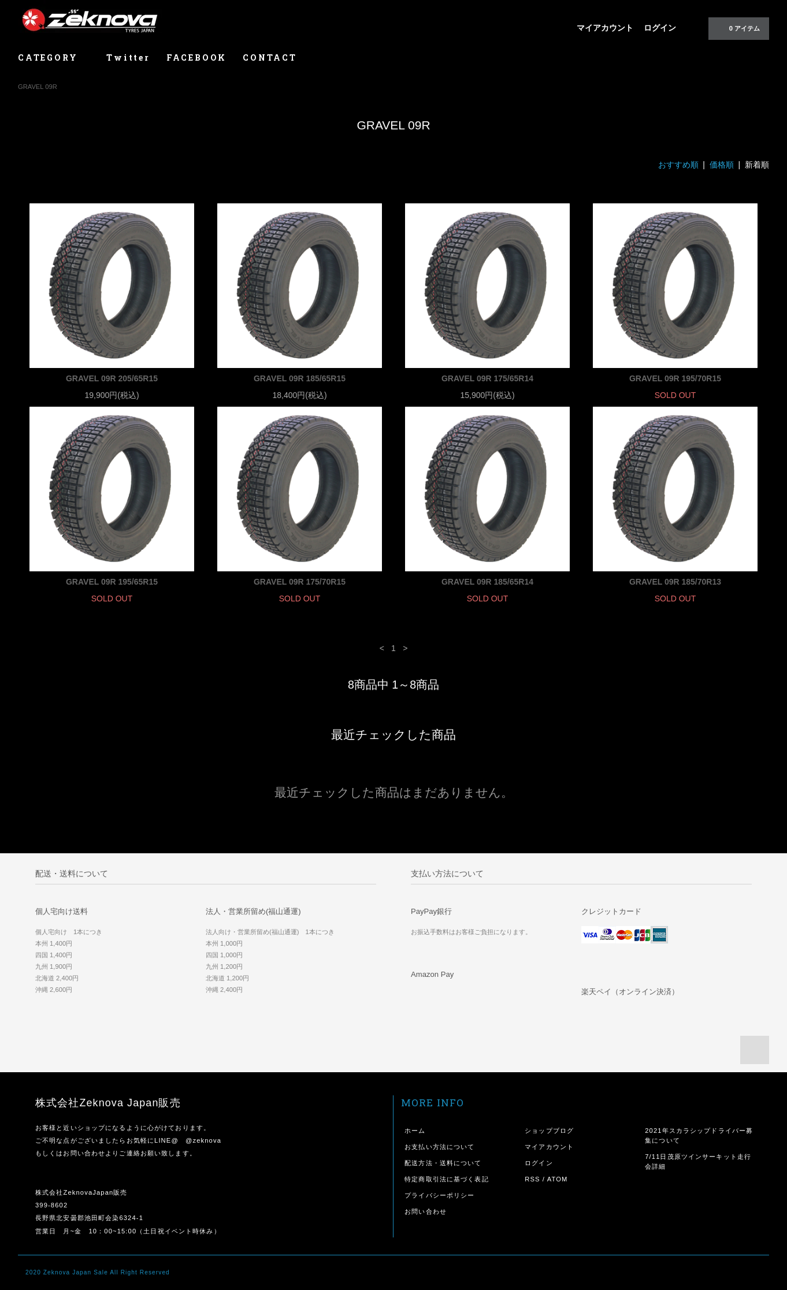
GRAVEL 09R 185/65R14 (487, 581)
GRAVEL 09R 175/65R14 (487, 378)
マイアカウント (605, 27)
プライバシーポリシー (439, 1195)
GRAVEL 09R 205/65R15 (112, 378)
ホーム (414, 1130)
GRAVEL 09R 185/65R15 (300, 378)
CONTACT (270, 57)
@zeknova (203, 1140)
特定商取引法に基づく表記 (446, 1179)
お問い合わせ (425, 1211)
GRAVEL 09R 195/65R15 (112, 581)
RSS (532, 1179)
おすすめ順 (678, 164)
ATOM (557, 1179)
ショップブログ (549, 1130)
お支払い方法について (439, 1146)
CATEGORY (54, 57)
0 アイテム (737, 27)
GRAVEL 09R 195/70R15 (675, 378)
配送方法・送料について (442, 1162)
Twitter (128, 57)
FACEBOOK (196, 57)
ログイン (660, 27)
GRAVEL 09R (37, 86)
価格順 (722, 164)
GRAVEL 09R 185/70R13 (675, 581)
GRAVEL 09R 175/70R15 (300, 581)
